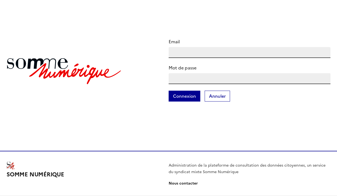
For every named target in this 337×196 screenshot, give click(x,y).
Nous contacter (183, 183)
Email (174, 41)
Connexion (184, 96)
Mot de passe (182, 68)
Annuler (217, 96)
